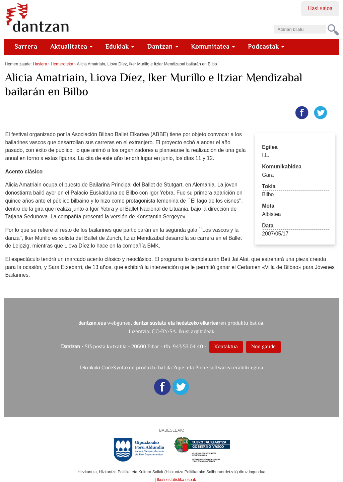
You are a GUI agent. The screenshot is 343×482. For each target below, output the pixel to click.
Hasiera (40, 64)
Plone (201, 367)
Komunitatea (213, 46)
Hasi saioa (320, 8)
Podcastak (266, 46)
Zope (178, 367)
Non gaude (263, 346)
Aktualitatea (71, 46)
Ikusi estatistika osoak (176, 479)
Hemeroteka (62, 64)
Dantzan (162, 46)
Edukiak (119, 46)
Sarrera (25, 46)
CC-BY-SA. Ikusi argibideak (183, 331)
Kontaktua (226, 346)
